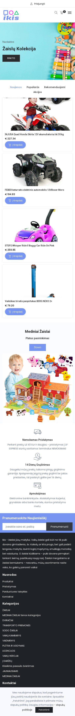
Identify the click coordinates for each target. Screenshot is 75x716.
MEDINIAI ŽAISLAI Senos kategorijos (21, 615)
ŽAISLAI (6, 610)
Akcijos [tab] (37, 92)
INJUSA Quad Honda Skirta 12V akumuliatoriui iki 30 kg (34, 134)
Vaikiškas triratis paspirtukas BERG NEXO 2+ (28, 301)
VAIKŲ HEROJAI (10, 656)
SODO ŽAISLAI (10, 630)
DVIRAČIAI (7, 620)
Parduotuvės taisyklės (14, 591)
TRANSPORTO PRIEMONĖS (16, 625)
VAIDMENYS (8, 640)
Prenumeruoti (59, 527)
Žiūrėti (37, 347)
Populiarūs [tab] (33, 87)
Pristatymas (9, 586)
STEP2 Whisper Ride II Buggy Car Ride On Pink (29, 245)
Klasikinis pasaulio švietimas (18, 666)
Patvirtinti (44, 709)
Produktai (7, 581)
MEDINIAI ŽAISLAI (11, 676)
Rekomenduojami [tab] (54, 87)
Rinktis (11, 58)
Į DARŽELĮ (7, 661)
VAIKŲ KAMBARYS (11, 635)
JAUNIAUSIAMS (10, 671)
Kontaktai (7, 596)
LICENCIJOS (8, 650)
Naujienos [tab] (16, 87)
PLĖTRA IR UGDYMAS (13, 645)
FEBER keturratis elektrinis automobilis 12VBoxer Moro (34, 190)
